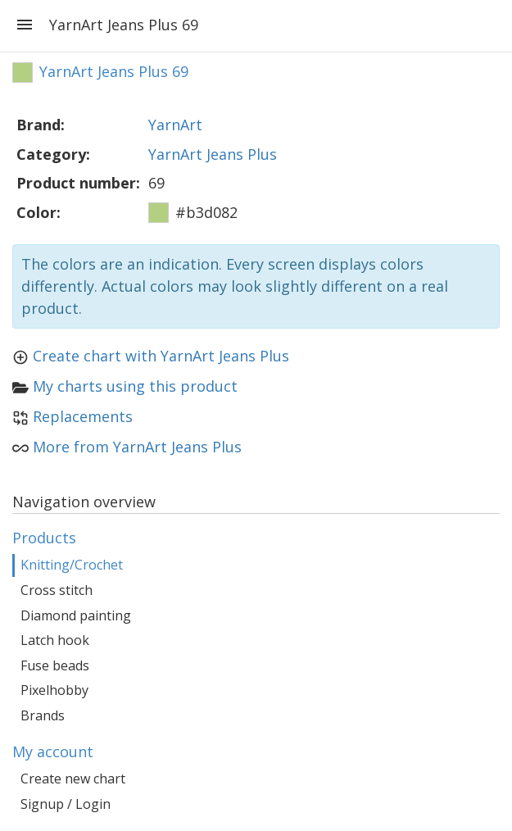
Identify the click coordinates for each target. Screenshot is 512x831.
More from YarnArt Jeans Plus (137, 446)
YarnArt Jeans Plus (212, 154)
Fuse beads (54, 665)
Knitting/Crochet (71, 565)
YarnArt (175, 124)
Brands (42, 715)
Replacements (83, 416)
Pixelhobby (54, 690)
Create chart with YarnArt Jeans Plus (161, 356)
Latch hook (54, 640)
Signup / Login (65, 804)
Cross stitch (56, 590)
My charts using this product (135, 386)
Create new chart (72, 779)
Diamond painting (75, 615)
